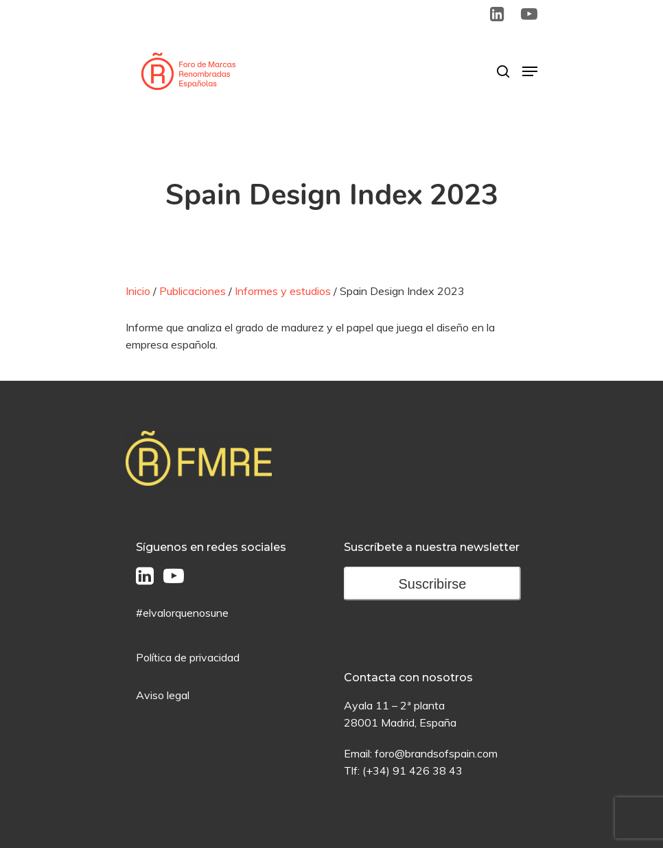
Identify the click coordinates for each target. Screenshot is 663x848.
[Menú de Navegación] (529, 71)
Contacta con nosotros (408, 677)
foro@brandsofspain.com (436, 753)
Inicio (138, 291)
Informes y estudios (283, 291)
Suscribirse (433, 583)
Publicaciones (192, 291)
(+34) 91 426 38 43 (412, 770)
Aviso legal (162, 695)
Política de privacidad (188, 657)
